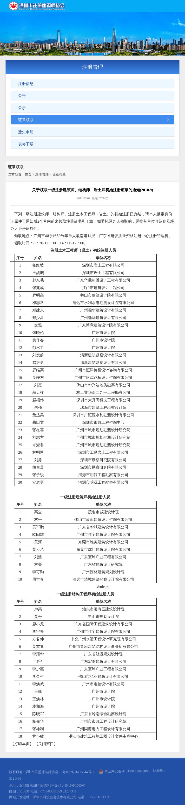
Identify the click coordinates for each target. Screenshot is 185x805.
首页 (28, 174)
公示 (22, 108)
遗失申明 (25, 132)
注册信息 (25, 84)
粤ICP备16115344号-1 (78, 772)
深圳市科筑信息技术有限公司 (55, 797)
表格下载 (25, 144)
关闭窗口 (46, 744)
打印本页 (22, 744)
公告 (22, 96)
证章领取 (25, 120)
